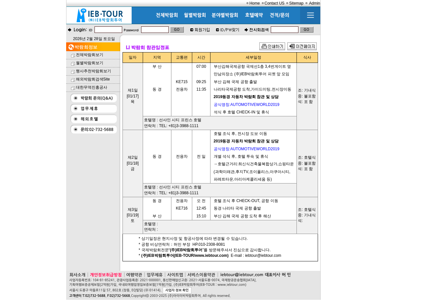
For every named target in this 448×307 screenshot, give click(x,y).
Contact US (274, 3)
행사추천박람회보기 (93, 71)
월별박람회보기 (89, 63)
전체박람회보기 (89, 54)
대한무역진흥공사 (91, 87)
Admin (314, 3)
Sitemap (296, 3)
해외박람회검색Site (93, 79)
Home (254, 3)
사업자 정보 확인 (177, 290)
